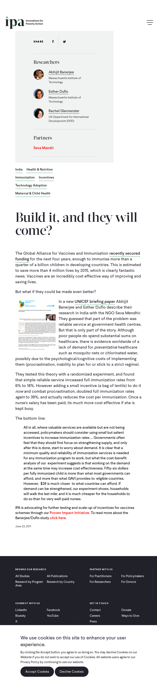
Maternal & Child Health (32, 193)
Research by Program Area (29, 583)
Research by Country (61, 582)
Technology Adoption (31, 185)
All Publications (57, 576)
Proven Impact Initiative (69, 512)
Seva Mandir (44, 147)
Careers (95, 616)
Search (141, 22)
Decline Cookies (72, 672)
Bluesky (20, 616)
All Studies (22, 576)
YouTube (52, 616)
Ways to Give (130, 616)
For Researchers (100, 582)
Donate (126, 610)
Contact (95, 610)
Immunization (25, 178)
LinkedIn (21, 610)
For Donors (128, 582)
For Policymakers (132, 576)
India (18, 170)
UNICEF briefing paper (95, 301)
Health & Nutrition (40, 170)
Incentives (46, 178)
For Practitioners (101, 576)
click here (58, 517)
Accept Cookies (37, 672)
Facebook (53, 610)
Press (93, 621)
